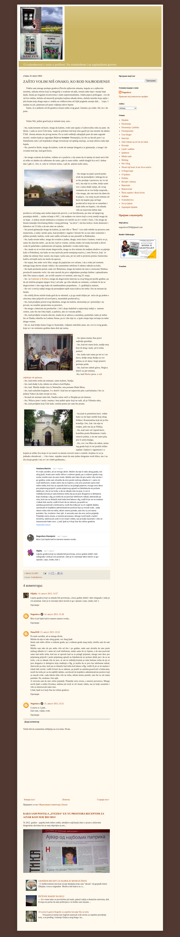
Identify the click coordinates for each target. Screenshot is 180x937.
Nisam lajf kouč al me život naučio (136, 167)
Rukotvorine (127, 189)
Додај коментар (31, 722)
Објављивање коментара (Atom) (53, 805)
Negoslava (35, 614)
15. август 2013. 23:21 (54, 703)
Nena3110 (35, 632)
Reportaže (126, 185)
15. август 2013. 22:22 (50, 632)
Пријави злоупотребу (131, 215)
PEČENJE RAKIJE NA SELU (51, 896)
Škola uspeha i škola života (133, 193)
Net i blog (126, 163)
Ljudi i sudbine (128, 149)
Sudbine (125, 196)
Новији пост (29, 799)
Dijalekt (125, 120)
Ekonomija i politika (130, 127)
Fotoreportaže (127, 131)
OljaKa (34, 593)
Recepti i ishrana (129, 182)
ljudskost (125, 153)
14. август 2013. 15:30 (54, 614)
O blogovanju (127, 171)
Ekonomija (126, 124)
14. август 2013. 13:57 (48, 593)
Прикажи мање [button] (43, 525)
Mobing (125, 160)
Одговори (35, 605)
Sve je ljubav (127, 203)
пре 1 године (58, 469)
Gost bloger (127, 134)
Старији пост (103, 799)
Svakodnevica (36, 577)
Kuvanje (125, 145)
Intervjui (125, 138)
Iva (51, 390)
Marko (88, 374)
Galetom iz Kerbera (39, 278)
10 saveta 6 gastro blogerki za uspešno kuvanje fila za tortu (63, 912)
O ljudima (126, 174)
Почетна (66, 799)
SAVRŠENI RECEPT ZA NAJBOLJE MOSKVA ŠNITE (62, 881)
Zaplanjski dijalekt (129, 207)
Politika (125, 178)
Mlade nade (127, 156)
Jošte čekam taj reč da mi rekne (135, 142)
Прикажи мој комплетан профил (133, 96)
